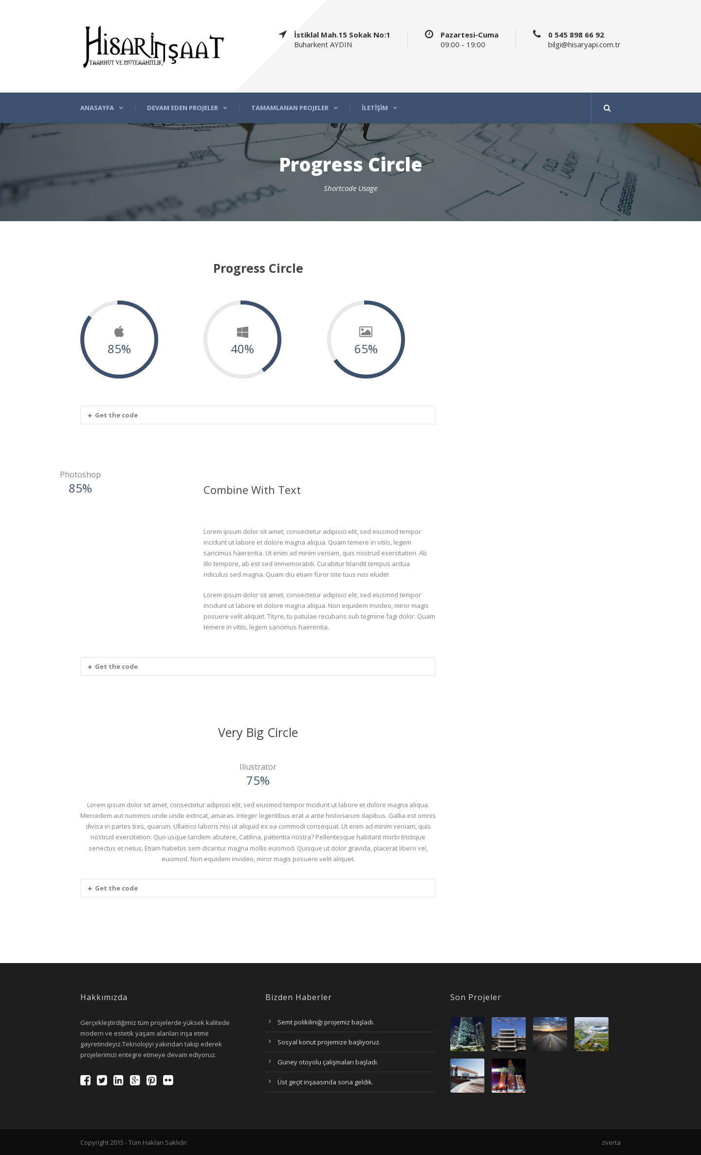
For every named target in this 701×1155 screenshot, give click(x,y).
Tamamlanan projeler (290, 108)
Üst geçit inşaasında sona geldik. (325, 1082)
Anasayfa (97, 108)
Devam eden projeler (182, 108)
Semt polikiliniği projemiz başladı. (325, 1022)
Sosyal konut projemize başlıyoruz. (329, 1042)
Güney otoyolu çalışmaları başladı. (327, 1062)
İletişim (375, 108)
